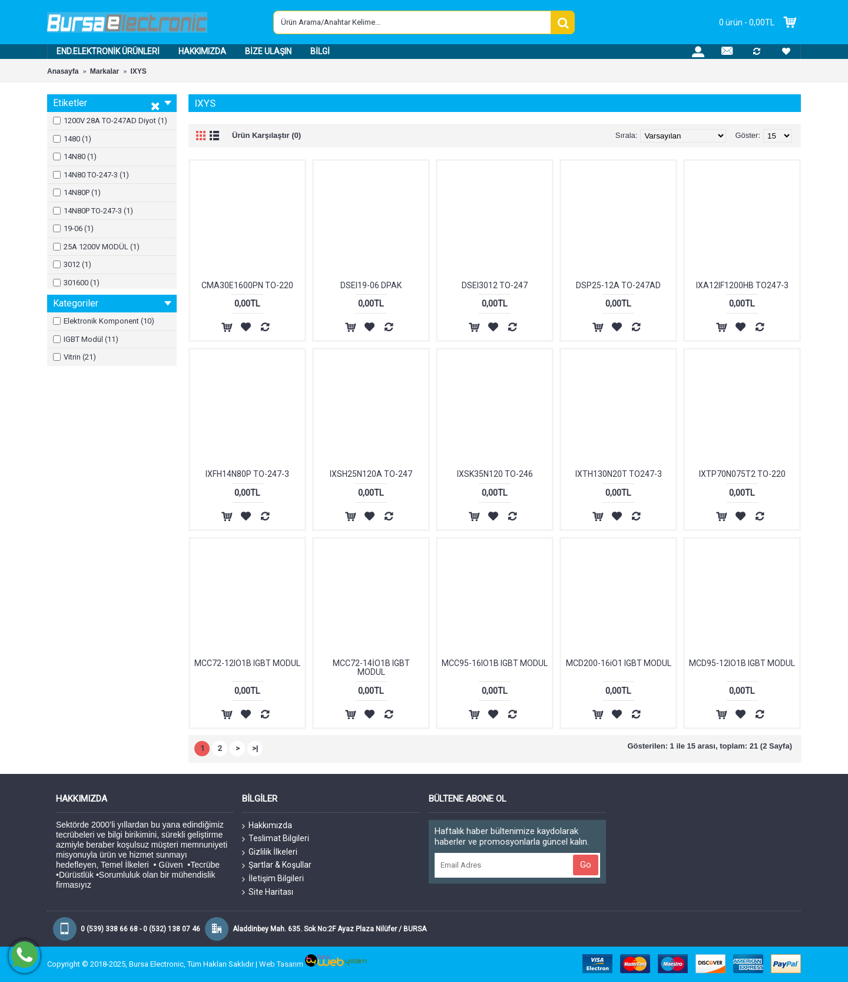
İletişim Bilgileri (273, 879)
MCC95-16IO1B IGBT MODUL (495, 663)
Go (585, 864)
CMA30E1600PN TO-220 (247, 285)
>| (255, 748)
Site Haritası (267, 892)
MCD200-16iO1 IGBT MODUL (618, 663)
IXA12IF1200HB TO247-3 (742, 285)
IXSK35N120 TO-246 (495, 474)
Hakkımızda (267, 825)
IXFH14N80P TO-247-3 (247, 474)
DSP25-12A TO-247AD (618, 285)
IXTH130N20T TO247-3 (618, 474)
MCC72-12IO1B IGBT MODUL (247, 663)
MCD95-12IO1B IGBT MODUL (742, 663)
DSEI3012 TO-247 (495, 285)
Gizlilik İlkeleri (269, 852)
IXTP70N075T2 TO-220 (742, 474)
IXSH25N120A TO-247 (371, 474)
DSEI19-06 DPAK (371, 285)
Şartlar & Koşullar (277, 865)
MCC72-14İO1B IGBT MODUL (371, 667)
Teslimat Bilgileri (275, 838)
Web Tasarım (281, 964)
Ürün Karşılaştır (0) (266, 135)
